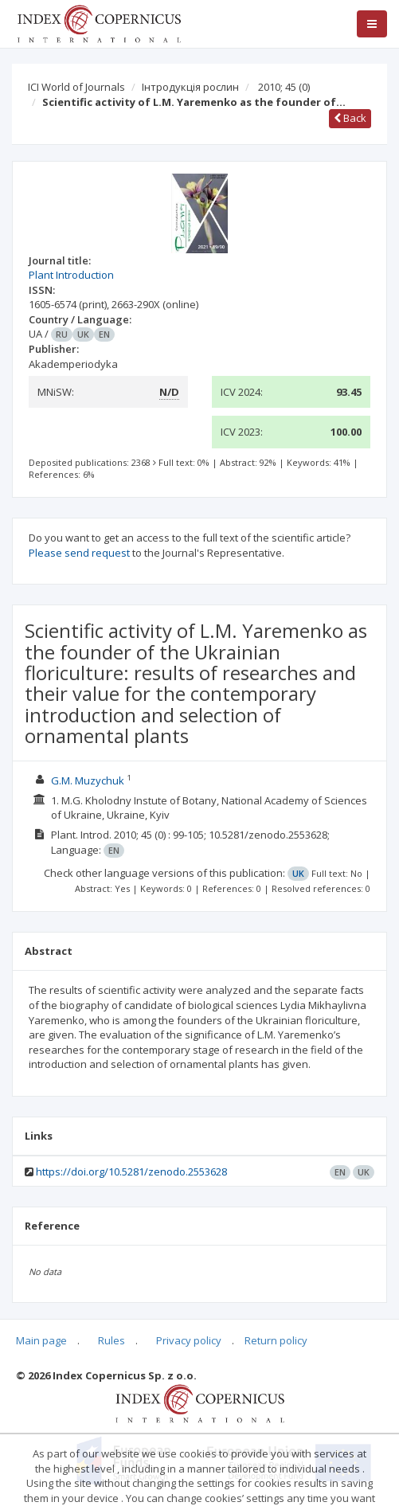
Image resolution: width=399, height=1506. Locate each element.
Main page (41, 1340)
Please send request (79, 553)
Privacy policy (188, 1340)
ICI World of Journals (76, 87)
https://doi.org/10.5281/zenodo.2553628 (131, 1171)
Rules (111, 1340)
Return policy (275, 1340)
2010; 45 (284, 87)
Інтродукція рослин (190, 87)
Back (350, 118)
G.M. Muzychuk (87, 780)
